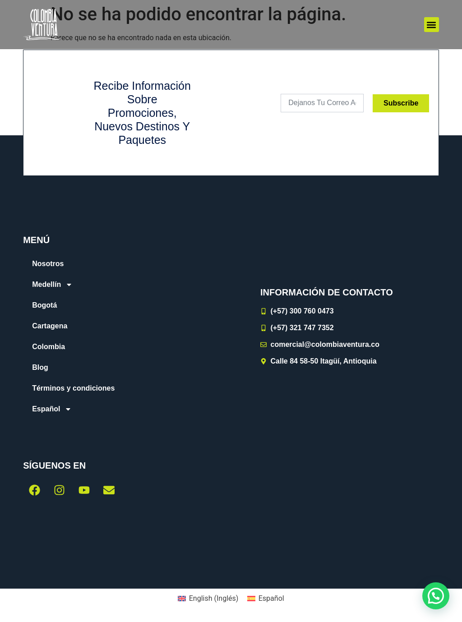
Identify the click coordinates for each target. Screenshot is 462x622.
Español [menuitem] (271, 598)
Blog (40, 367)
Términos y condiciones (73, 388)
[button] (431, 24)
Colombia (48, 346)
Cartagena (49, 326)
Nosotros (48, 263)
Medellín (52, 284)
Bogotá (44, 305)
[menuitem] (115, 409)
